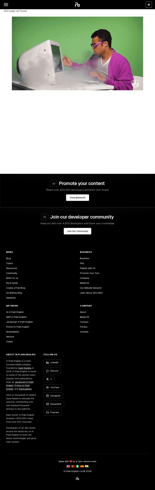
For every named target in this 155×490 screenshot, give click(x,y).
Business (84, 258)
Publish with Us (87, 268)
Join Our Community (77, 231)
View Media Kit (77, 197)
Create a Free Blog (15, 288)
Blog (8, 258)
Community (11, 273)
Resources (11, 268)
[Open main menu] (6, 4)
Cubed (9, 341)
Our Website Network (91, 288)
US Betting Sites (14, 293)
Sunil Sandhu (24, 368)
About (83, 312)
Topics (9, 263)
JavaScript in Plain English (19, 322)
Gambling (10, 298)
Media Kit (84, 283)
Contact (84, 322)
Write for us (12, 278)
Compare (84, 278)
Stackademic (12, 332)
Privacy (84, 327)
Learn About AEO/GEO (91, 293)
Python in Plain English (17, 327)
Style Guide (12, 283)
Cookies (84, 332)
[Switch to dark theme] (149, 5)
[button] (77, 4)
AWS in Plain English (16, 317)
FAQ (82, 263)
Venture (10, 336)
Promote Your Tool (89, 273)
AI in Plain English (15, 312)
